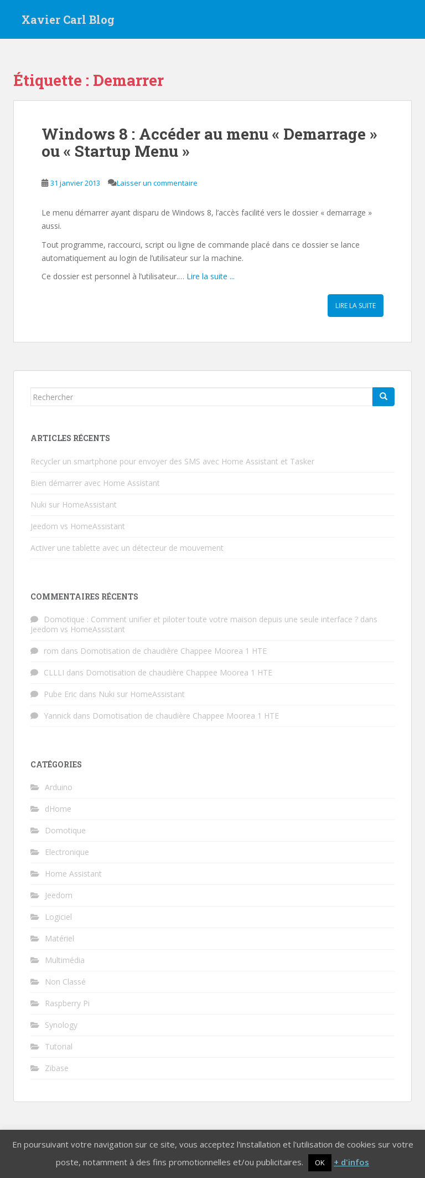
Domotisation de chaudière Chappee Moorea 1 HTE (173, 651)
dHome (58, 808)
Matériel (59, 938)
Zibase (57, 1068)
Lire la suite (355, 305)
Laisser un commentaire (157, 183)
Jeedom (58, 895)
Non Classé (65, 981)
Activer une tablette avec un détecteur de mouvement (127, 547)
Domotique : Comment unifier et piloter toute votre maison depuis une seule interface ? (201, 619)
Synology (61, 1025)
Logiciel (58, 916)
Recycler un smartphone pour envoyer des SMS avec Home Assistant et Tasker (172, 461)
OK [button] (320, 1162)
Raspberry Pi (67, 1003)
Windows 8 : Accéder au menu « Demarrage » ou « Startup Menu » (209, 142)
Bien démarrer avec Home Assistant (95, 483)
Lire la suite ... (210, 276)
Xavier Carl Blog (68, 19)
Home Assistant (73, 873)
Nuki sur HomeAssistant (73, 504)
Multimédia (65, 960)
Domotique (65, 830)
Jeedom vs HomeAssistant (77, 526)
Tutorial (58, 1046)
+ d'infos (351, 1161)
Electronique (67, 852)
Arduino (58, 787)
